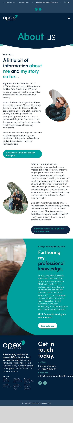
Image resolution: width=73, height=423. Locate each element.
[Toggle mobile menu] (69, 18)
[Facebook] (45, 383)
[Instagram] (40, 383)
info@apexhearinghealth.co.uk (47, 2)
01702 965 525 (10, 2)
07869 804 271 (24, 2)
